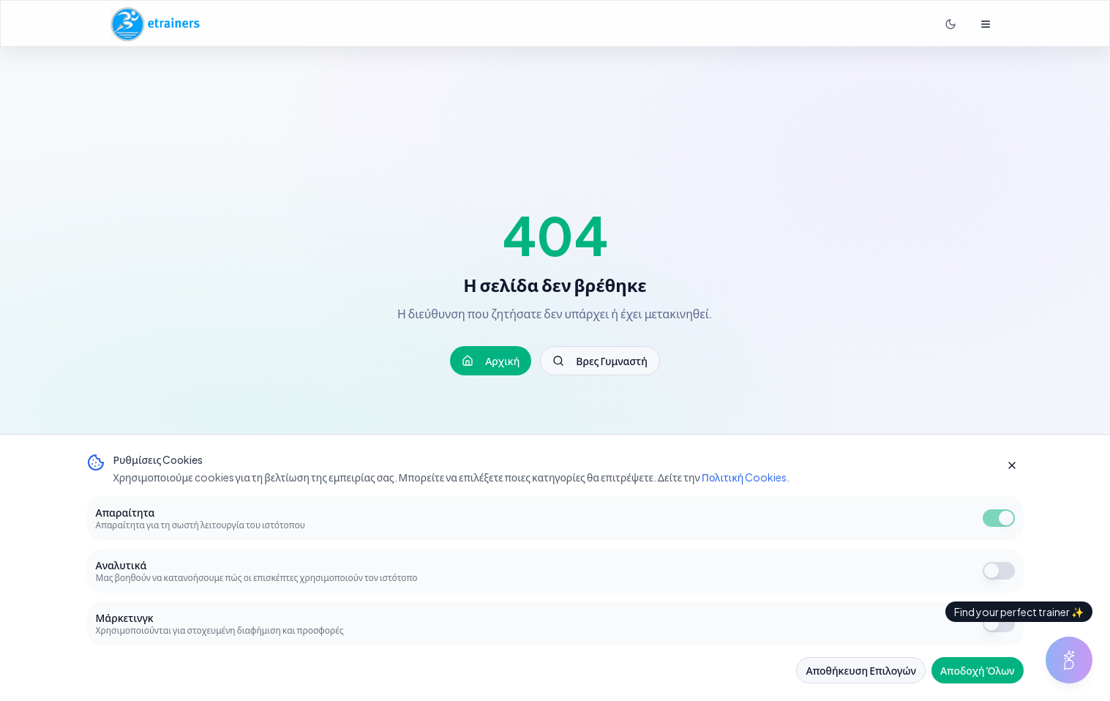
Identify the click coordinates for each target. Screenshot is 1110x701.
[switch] (999, 518)
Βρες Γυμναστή (599, 360)
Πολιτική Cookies (744, 477)
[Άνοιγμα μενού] (985, 24)
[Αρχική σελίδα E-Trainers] (155, 24)
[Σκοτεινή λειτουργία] (950, 24)
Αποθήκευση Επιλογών (860, 670)
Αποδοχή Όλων (977, 670)
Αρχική (491, 360)
